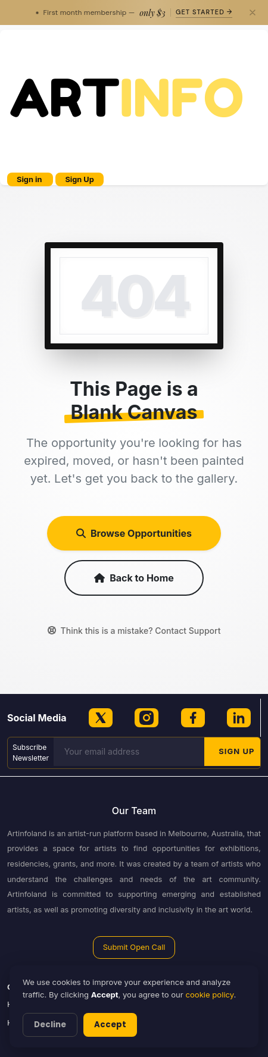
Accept (110, 1024)
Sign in (30, 179)
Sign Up (79, 179)
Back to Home (134, 578)
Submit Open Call (134, 947)
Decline (50, 1024)
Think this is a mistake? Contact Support (134, 631)
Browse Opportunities (134, 533)
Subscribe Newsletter (31, 752)
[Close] (252, 12)
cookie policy (209, 994)
